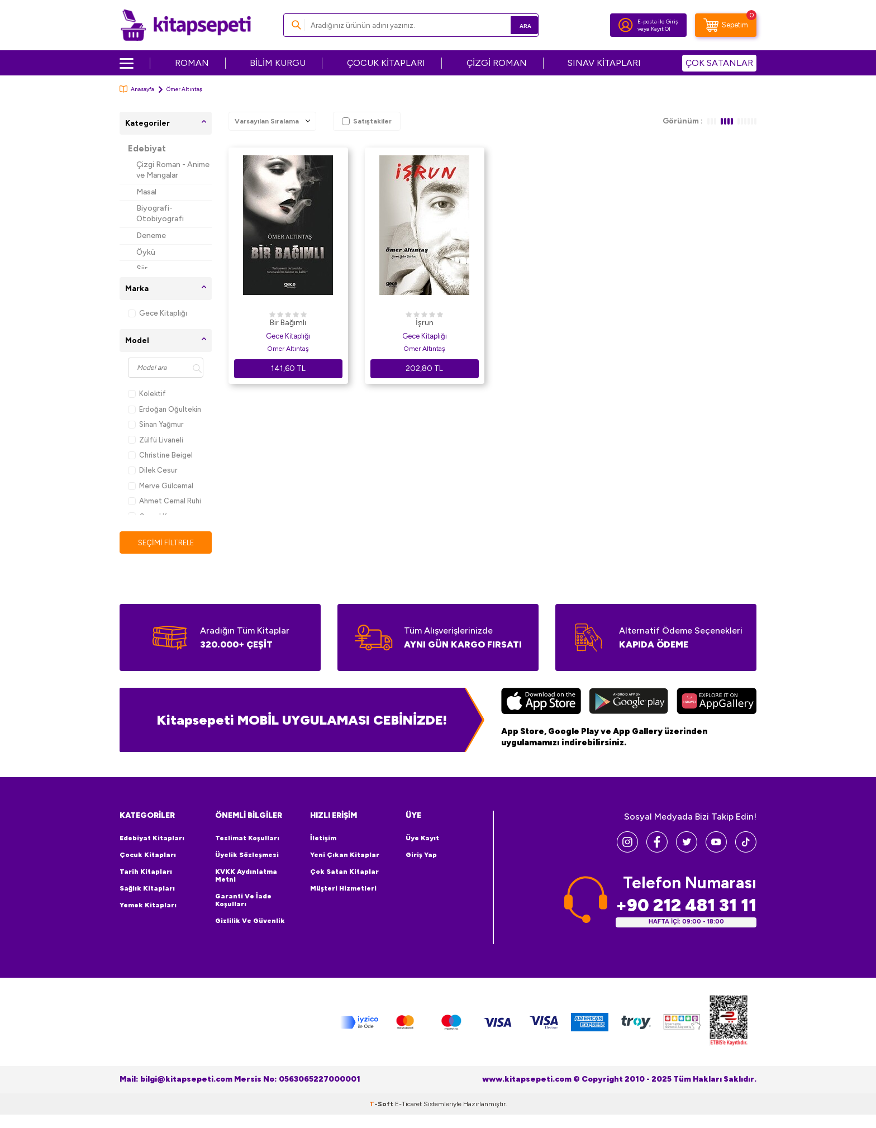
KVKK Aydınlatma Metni (246, 876)
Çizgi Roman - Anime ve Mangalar (173, 170)
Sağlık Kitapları (147, 889)
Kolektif (147, 393)
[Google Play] (628, 702)
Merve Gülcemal (160, 486)
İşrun (425, 322)
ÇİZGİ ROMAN (496, 63)
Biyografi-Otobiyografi (160, 213)
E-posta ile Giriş (657, 21)
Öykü (145, 252)
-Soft (382, 1104)
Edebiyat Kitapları (152, 839)
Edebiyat (147, 149)
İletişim (323, 839)
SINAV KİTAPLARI (604, 63)
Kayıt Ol (660, 28)
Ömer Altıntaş (288, 349)
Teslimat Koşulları (247, 839)
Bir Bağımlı (288, 322)
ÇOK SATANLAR (719, 63)
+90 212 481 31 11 (686, 906)
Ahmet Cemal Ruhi (164, 501)
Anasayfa (137, 89)
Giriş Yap (421, 855)
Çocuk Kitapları (148, 855)
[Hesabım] (625, 25)
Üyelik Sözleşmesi (247, 855)
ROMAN (192, 63)
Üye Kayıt (422, 839)
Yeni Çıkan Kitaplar (344, 855)
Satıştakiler (367, 121)
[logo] (186, 25)
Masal (146, 192)
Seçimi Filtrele (166, 543)
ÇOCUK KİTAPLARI (386, 63)
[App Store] (541, 702)
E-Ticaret (408, 1104)
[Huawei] (716, 702)
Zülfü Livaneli (155, 440)
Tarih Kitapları (146, 872)
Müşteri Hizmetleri (343, 889)
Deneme (151, 235)
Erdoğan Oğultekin (164, 409)
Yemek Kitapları (148, 906)
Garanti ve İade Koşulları (243, 900)
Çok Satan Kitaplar (344, 872)
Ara (513, 24)
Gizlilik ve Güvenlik (250, 921)
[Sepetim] (725, 25)
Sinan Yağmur (155, 424)
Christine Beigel (160, 455)
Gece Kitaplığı (157, 313)
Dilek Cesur (152, 470)
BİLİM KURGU (278, 63)
